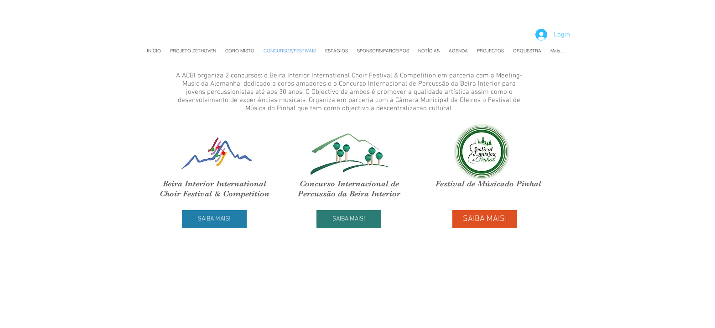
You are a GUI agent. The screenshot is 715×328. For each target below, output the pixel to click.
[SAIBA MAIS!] (214, 219)
